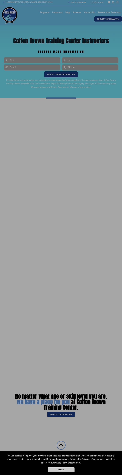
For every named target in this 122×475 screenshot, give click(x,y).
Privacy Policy (60, 463)
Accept (61, 470)
